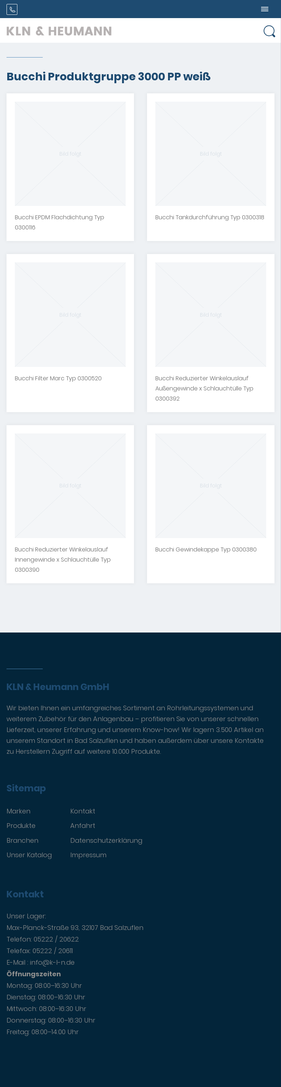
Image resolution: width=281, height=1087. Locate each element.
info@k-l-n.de (52, 962)
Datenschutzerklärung (106, 840)
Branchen (22, 840)
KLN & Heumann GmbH (58, 687)
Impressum (88, 854)
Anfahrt (82, 825)
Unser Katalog (29, 854)
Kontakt (82, 811)
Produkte (21, 825)
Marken (18, 811)
